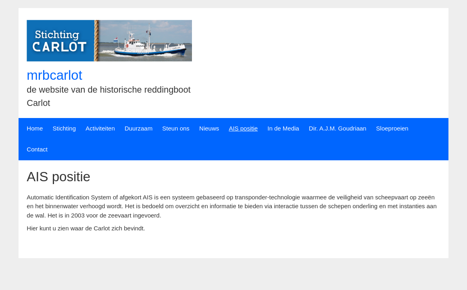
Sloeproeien (392, 128)
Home (35, 128)
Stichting (64, 128)
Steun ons (176, 128)
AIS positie (243, 128)
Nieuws (209, 128)
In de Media (283, 128)
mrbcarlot (54, 75)
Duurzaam (138, 128)
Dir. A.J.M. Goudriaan (338, 128)
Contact (37, 149)
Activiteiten (100, 128)
